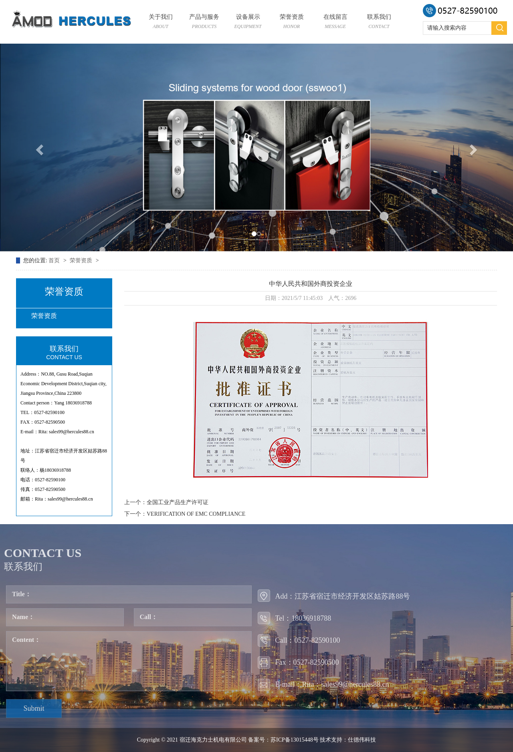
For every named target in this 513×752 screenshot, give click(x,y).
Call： (149, 616)
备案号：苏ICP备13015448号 (283, 740)
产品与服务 (204, 22)
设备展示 (248, 22)
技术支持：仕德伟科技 (348, 740)
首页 (54, 260)
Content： (26, 639)
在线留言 (335, 22)
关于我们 (160, 22)
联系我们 (379, 22)
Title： (21, 594)
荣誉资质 (291, 22)
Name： (23, 616)
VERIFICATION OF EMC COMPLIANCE (196, 514)
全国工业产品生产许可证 (177, 502)
